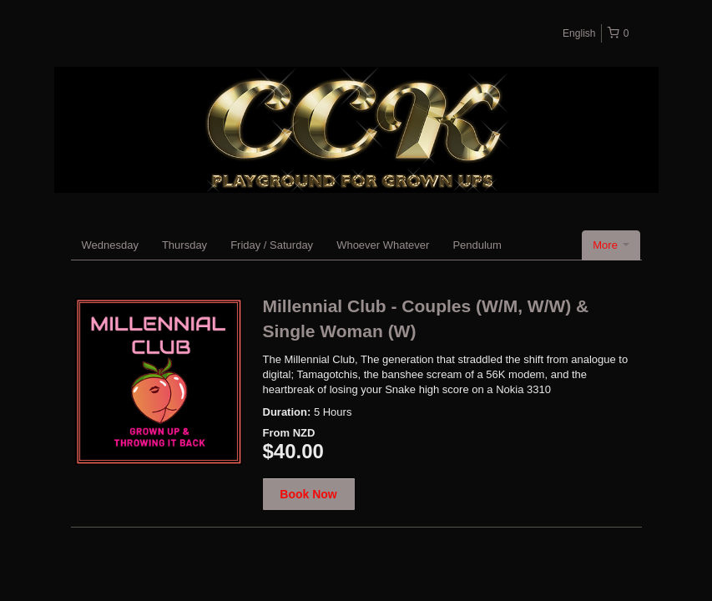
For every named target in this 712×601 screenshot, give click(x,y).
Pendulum (477, 245)
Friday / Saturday (271, 245)
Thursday (184, 245)
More (611, 245)
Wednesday (110, 245)
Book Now (308, 494)
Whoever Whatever (382, 245)
